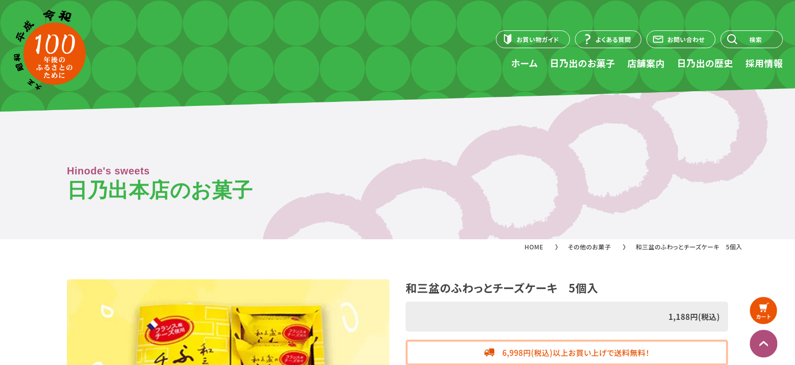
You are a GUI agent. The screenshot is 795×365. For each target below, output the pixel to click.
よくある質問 (613, 39)
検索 (755, 39)
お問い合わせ (686, 39)
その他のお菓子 (589, 246)
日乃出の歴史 (705, 62)
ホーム (524, 62)
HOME (534, 246)
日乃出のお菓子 (583, 62)
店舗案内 (646, 62)
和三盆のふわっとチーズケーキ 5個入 (689, 246)
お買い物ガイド (538, 39)
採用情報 (764, 62)
